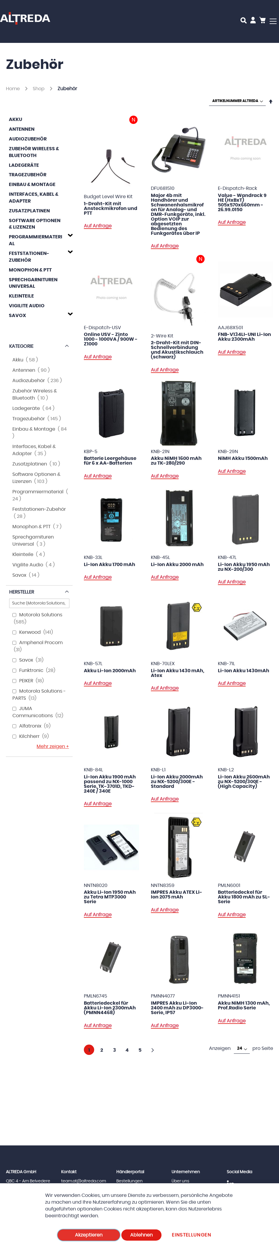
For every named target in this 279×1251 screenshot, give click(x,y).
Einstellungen (191, 1235)
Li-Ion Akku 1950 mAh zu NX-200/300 (244, 567)
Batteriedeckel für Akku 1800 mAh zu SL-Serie (244, 897)
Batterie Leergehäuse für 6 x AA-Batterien (110, 461)
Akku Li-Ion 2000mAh (110, 670)
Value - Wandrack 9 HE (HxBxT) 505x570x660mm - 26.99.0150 (242, 202)
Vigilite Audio (27, 305)
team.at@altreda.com (83, 1181)
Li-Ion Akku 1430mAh (243, 670)
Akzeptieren (88, 1235)
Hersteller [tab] (21, 592)
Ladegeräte (24, 165)
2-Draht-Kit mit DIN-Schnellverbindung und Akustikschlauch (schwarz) (177, 349)
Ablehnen (141, 1235)
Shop (39, 88)
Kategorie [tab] (21, 346)
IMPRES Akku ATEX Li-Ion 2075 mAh (176, 894)
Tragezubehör (27, 174)
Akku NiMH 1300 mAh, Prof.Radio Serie (244, 1005)
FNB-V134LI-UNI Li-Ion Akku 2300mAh (244, 337)
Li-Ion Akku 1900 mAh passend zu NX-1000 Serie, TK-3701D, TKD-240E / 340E (110, 784)
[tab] (39, 239)
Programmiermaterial (35, 240)
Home (13, 88)
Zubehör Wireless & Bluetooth (34, 152)
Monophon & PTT (30, 270)
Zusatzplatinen (29, 210)
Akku (15, 119)
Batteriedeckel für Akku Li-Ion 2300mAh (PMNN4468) (110, 1008)
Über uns (180, 1181)
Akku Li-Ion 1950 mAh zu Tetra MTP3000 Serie (110, 897)
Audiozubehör (28, 139)
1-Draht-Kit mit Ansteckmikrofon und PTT (110, 208)
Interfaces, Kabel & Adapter (33, 197)
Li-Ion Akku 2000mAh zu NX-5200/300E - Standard (177, 782)
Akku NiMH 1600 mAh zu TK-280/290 (176, 461)
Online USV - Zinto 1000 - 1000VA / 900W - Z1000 (111, 339)
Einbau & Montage (32, 184)
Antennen (22, 129)
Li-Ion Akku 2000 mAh (177, 564)
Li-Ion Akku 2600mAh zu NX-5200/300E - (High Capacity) (244, 782)
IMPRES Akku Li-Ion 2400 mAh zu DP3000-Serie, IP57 (177, 1008)
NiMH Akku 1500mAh (243, 458)
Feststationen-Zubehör (29, 257)
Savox (17, 315)
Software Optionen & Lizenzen (35, 224)
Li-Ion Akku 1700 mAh (109, 564)
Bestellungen (129, 1181)
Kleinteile (21, 296)
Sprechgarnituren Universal (33, 283)
